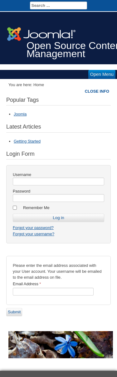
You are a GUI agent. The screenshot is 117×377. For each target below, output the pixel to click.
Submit (14, 312)
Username (22, 174)
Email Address (27, 284)
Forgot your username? (33, 234)
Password (21, 191)
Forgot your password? (33, 227)
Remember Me (36, 207)
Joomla (20, 114)
